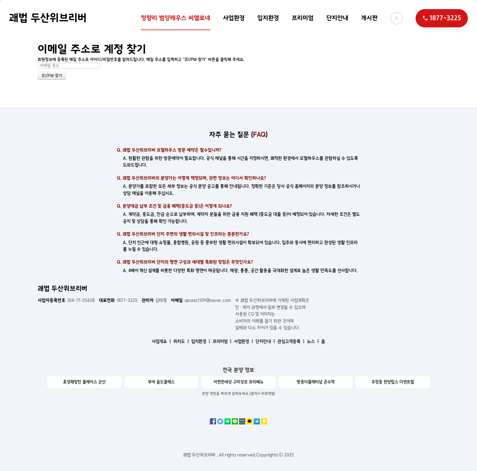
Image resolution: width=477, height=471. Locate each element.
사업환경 (234, 18)
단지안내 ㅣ (266, 341)
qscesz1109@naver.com (201, 300)
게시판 (369, 18)
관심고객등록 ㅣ (291, 341)
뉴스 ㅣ (313, 341)
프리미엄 (303, 18)
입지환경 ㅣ (201, 341)
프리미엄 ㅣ (223, 341)
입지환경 (268, 18)
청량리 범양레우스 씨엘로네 (175, 18)
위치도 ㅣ (181, 341)
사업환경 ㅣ (244, 341)
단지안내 (337, 18)
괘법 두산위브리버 (48, 18)
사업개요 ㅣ (162, 341)
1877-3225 (118, 300)
